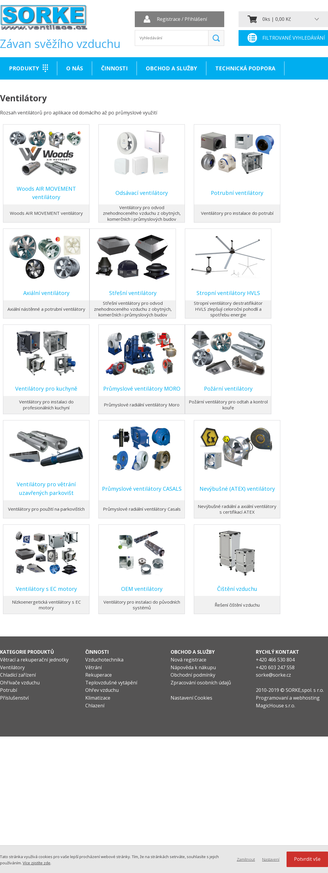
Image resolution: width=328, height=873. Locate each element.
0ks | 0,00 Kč (276, 19)
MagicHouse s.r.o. (275, 705)
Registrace (168, 19)
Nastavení (270, 859)
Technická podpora (245, 68)
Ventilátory (12, 667)
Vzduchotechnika (104, 659)
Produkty (24, 68)
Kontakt (22, 90)
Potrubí (8, 690)
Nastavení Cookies (191, 698)
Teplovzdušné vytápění (111, 682)
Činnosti (114, 68)
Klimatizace (97, 698)
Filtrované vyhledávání (293, 38)
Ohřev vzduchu (102, 690)
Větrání (93, 667)
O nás (74, 68)
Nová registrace (188, 659)
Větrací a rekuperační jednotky (34, 659)
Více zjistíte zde (36, 863)
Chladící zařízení (18, 675)
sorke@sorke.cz (273, 675)
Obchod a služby (171, 68)
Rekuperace (98, 675)
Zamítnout (246, 859)
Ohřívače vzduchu (20, 682)
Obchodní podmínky (193, 675)
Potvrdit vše (307, 859)
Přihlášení (196, 19)
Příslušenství (14, 698)
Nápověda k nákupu (193, 667)
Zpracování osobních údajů (201, 682)
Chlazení (94, 705)
